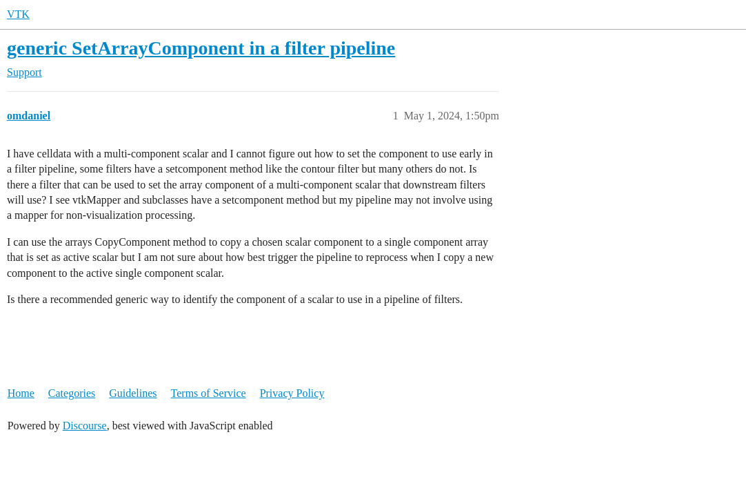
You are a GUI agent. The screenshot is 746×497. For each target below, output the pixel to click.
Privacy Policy (292, 393)
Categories (71, 393)
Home (21, 393)
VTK (18, 14)
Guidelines (133, 393)
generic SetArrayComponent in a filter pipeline (201, 48)
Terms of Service (208, 393)
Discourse (85, 425)
